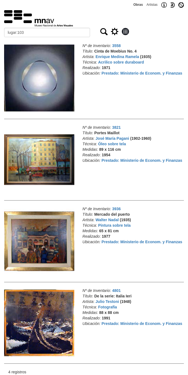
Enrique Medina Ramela (117, 56)
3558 (116, 45)
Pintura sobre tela (114, 225)
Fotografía (107, 307)
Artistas (151, 5)
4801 (116, 290)
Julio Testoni (107, 301)
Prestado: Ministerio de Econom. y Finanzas (142, 73)
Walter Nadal (107, 220)
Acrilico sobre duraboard (121, 62)
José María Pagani (112, 138)
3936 (116, 209)
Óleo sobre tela (112, 144)
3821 (116, 127)
